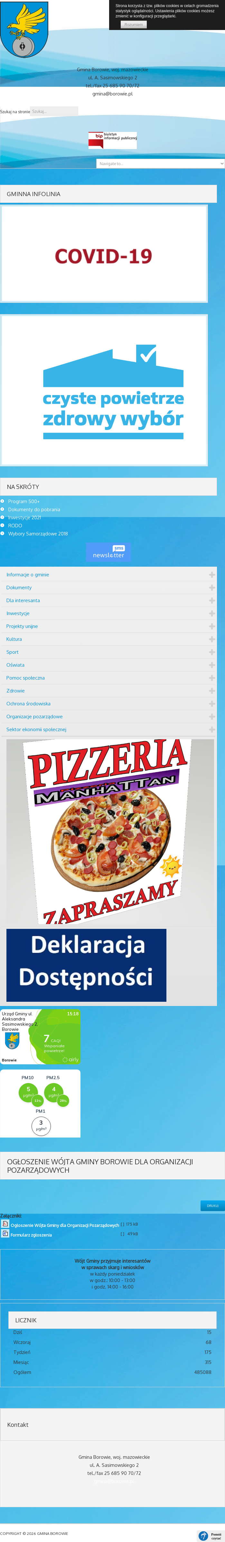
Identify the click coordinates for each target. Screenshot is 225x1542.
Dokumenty (19, 587)
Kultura (14, 639)
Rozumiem (134, 25)
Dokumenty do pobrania (34, 509)
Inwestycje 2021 (24, 517)
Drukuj (213, 1206)
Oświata (15, 665)
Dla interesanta (23, 600)
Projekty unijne (22, 626)
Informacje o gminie (27, 575)
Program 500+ (24, 501)
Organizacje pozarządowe (34, 716)
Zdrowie (15, 691)
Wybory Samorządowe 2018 (38, 533)
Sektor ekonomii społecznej (36, 729)
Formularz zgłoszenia (31, 1235)
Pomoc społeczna (25, 678)
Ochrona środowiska (28, 704)
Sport (12, 652)
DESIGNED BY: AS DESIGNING (157, 1533)
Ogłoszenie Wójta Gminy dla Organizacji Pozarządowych (65, 1225)
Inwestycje (18, 613)
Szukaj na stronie (15, 111)
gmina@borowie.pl (114, 1481)
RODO (15, 525)
